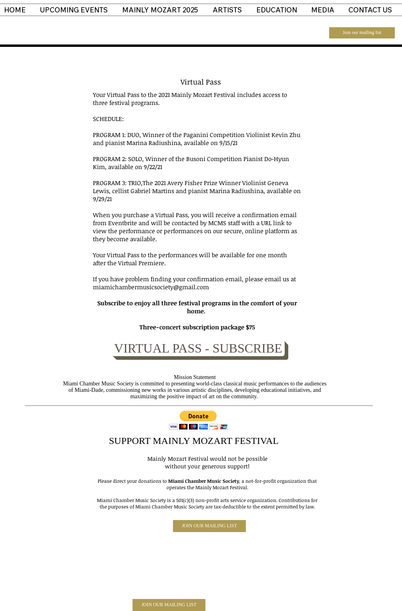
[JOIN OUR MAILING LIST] (209, 526)
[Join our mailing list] (362, 32)
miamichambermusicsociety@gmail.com (151, 287)
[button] (198, 420)
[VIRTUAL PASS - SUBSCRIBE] (198, 348)
